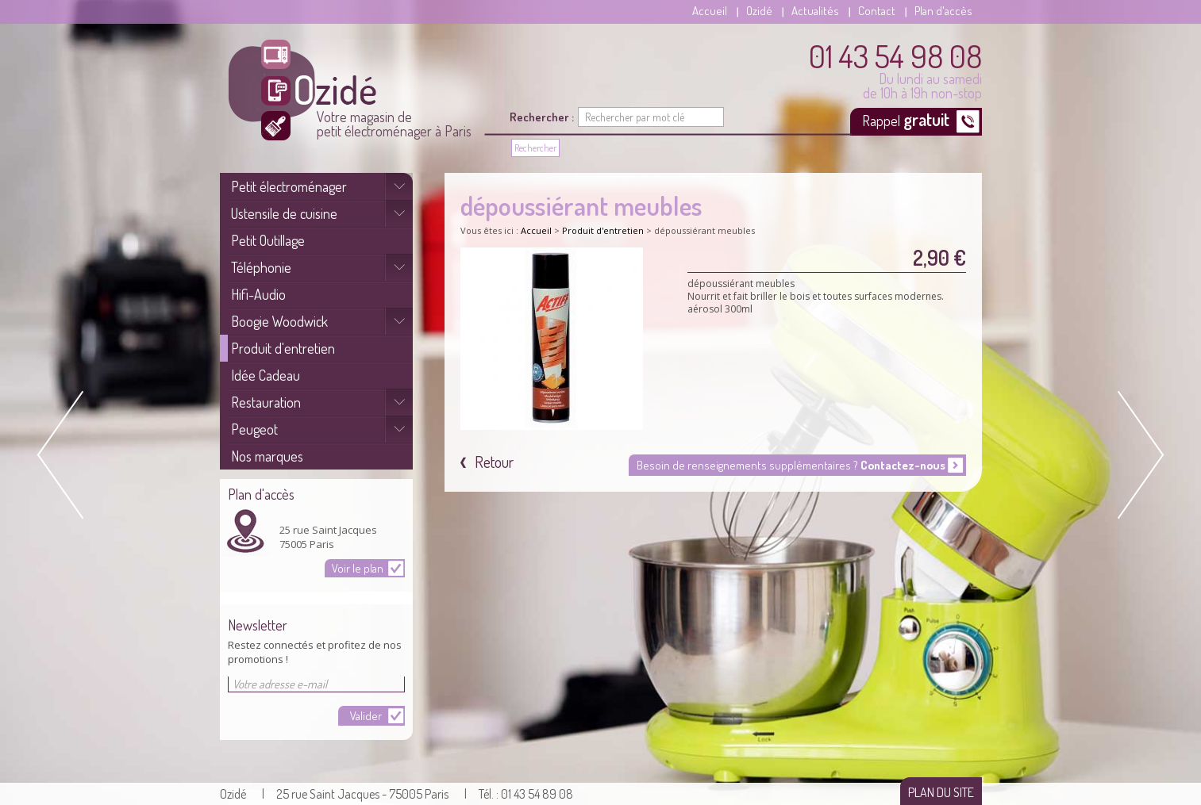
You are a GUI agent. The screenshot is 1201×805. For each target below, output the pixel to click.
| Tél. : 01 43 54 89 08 (518, 794)
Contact (876, 10)
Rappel (907, 119)
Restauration (266, 402)
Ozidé (759, 10)
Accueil (709, 10)
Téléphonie (261, 267)
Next (1137, 454)
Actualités (815, 10)
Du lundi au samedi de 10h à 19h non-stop (895, 70)
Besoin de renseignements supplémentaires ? (791, 465)
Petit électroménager (289, 186)
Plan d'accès (943, 10)
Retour (493, 461)
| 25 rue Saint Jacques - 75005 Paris (355, 794)
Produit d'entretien (283, 348)
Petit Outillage (268, 240)
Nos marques (267, 456)
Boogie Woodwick (279, 321)
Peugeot (254, 429)
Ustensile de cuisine (284, 213)
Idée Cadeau (265, 375)
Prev (63, 454)
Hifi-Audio (258, 294)
